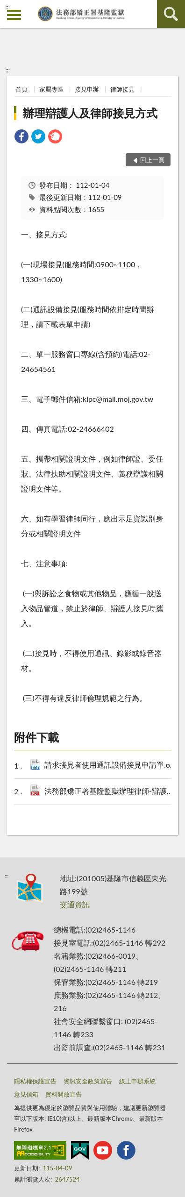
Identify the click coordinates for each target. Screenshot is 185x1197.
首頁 (21, 89)
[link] (21, 137)
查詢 (171, 14)
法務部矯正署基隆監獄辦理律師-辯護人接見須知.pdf (111, 791)
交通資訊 (75, 904)
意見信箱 (26, 1094)
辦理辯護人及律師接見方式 (90, 113)
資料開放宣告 (63, 1094)
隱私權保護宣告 (35, 1081)
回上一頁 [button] (152, 160)
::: (7, 7)
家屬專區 (51, 89)
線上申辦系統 (137, 1081)
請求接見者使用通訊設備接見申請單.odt (111, 765)
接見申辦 (87, 89)
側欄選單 (14, 15)
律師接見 (122, 89)
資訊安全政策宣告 (88, 1081)
